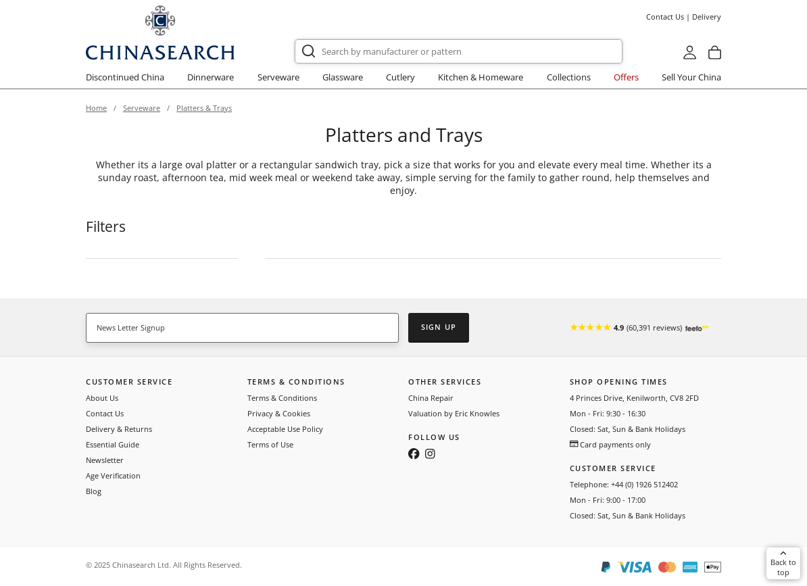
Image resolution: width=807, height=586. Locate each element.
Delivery (706, 16)
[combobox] (458, 51)
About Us (102, 398)
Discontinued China (125, 77)
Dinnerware (210, 77)
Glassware (342, 77)
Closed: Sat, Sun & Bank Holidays (627, 429)
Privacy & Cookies (278, 413)
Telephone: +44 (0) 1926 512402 (624, 484)
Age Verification (113, 475)
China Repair (431, 398)
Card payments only (610, 444)
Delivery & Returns (119, 429)
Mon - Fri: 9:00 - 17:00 (607, 500)
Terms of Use (270, 444)
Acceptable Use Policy (285, 429)
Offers (626, 77)
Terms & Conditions (282, 398)
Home (96, 108)
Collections (569, 77)
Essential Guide (112, 444)
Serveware (278, 77)
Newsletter (105, 460)
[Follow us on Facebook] (414, 455)
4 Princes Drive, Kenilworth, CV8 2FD (634, 398)
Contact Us (665, 16)
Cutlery (400, 77)
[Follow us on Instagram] (430, 455)
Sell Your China (691, 77)
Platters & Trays (204, 108)
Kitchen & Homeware (480, 77)
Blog (93, 491)
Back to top (783, 563)
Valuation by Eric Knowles (453, 413)
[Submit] (308, 51)
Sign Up (438, 327)
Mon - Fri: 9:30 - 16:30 (607, 413)
